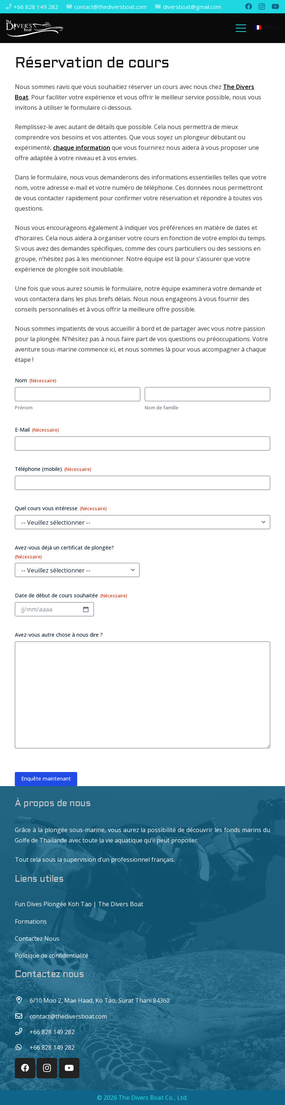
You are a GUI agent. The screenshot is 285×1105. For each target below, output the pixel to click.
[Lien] (34, 28)
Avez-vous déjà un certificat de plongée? (64, 552)
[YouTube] (275, 6)
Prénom (24, 407)
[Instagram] (262, 6)
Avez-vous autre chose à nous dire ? (59, 634)
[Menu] (241, 28)
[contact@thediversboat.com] (22, 1016)
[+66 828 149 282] (22, 1032)
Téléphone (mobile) (53, 468)
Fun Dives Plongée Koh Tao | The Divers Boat (79, 904)
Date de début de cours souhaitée (71, 595)
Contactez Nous (37, 938)
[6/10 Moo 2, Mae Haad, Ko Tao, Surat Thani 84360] (22, 1000)
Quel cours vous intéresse (61, 508)
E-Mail (37, 429)
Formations (31, 921)
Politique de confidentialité (51, 955)
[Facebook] (248, 6)
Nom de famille (161, 407)
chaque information (81, 148)
